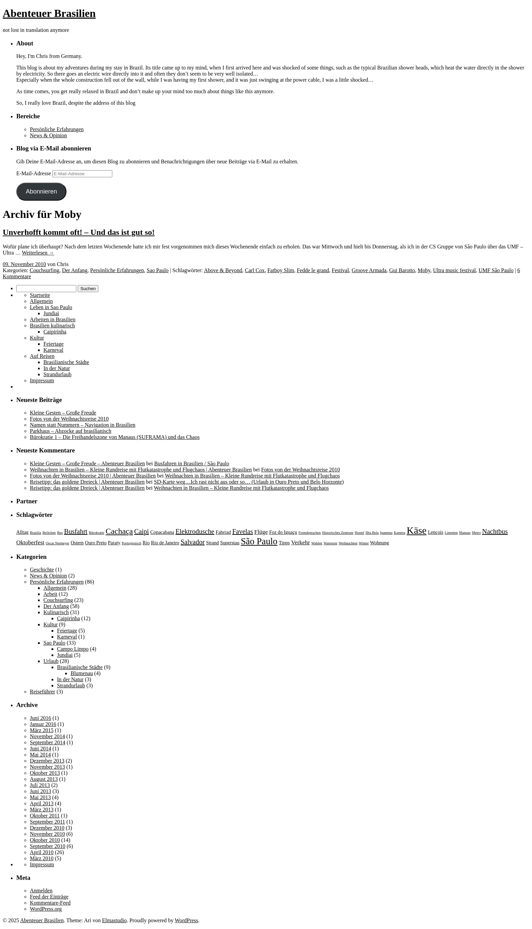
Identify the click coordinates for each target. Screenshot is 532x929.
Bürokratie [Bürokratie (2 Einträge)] (96, 532)
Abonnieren (41, 191)
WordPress (186, 920)
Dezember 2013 (47, 761)
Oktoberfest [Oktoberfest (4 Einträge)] (30, 542)
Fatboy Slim (280, 270)
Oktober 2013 (45, 773)
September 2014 (47, 742)
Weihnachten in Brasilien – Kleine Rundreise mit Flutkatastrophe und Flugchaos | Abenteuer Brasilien (141, 469)
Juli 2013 (40, 785)
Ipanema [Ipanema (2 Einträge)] (386, 532)
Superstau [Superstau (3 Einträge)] (230, 542)
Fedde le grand (313, 270)
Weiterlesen (38, 253)
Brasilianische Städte (66, 362)
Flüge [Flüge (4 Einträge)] (261, 531)
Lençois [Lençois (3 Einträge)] (435, 532)
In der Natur (56, 368)
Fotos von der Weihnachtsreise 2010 (69, 419)
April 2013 (42, 803)
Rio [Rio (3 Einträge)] (146, 542)
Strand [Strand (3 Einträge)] (212, 542)
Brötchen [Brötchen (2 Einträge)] (49, 532)
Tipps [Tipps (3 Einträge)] (284, 542)
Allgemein (41, 301)
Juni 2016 (40, 718)
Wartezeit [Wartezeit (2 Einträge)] (331, 543)
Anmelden (41, 890)
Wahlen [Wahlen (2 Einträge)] (316, 543)
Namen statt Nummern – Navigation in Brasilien (82, 425)
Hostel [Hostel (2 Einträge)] (359, 532)
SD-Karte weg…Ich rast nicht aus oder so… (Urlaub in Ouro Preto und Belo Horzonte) (249, 482)
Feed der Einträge (49, 897)
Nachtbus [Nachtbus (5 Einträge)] (495, 531)
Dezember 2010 (47, 828)
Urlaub (50, 661)
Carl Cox (255, 270)
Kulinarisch (56, 612)
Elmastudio (114, 920)
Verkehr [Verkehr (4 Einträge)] (300, 542)
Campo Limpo (73, 649)
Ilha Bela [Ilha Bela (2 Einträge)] (372, 532)
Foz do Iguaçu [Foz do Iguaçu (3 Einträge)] (283, 532)
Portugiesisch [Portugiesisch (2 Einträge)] (131, 543)
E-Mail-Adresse (34, 173)
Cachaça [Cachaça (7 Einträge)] (119, 531)
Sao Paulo (157, 270)
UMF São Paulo (495, 270)
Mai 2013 (40, 797)
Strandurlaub (57, 374)
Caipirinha (54, 332)
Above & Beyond (223, 270)
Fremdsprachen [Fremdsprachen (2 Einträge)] (310, 532)
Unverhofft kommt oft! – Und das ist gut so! (79, 232)
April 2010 (42, 852)
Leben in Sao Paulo (51, 307)
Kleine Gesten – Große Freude (63, 413)
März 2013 (42, 809)
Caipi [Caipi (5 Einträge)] (141, 531)
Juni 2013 (40, 791)
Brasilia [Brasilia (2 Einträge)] (35, 532)
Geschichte (42, 569)
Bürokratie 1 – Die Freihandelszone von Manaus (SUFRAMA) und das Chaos (115, 437)
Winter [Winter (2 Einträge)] (364, 543)
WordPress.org (46, 909)
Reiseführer (42, 691)
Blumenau (82, 673)
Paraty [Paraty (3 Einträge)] (114, 542)
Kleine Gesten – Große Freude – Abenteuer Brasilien (87, 463)
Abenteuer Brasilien (49, 13)
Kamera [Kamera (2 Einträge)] (399, 532)
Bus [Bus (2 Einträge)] (60, 532)
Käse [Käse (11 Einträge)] (417, 530)
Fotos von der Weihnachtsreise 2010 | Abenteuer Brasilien (93, 476)
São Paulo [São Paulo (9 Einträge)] (259, 541)
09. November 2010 (24, 264)
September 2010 (47, 846)
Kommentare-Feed (50, 903)
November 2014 (47, 736)
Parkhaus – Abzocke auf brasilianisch (70, 431)
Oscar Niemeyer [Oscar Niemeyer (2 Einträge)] (58, 543)
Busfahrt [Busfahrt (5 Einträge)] (76, 531)
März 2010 (42, 858)
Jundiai (51, 313)
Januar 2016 (43, 724)
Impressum (42, 380)
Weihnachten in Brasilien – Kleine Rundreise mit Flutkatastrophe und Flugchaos (252, 476)
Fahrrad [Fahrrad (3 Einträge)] (223, 532)
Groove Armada (369, 270)
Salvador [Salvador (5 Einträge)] (192, 542)
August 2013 (44, 779)
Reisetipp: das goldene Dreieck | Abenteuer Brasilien (87, 482)
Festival (340, 270)
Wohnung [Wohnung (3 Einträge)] (379, 542)
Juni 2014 (40, 748)
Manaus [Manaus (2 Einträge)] (465, 532)
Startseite (40, 295)
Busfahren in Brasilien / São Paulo (191, 463)
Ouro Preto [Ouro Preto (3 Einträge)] (96, 542)
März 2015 (42, 730)
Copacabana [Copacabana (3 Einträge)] (162, 532)
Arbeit (50, 594)
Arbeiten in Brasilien (52, 319)
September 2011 (47, 822)
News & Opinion (48, 135)
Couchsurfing (44, 270)
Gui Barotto (402, 270)
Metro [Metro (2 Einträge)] (476, 532)
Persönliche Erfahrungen (57, 129)
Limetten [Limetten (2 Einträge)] (451, 532)
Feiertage (53, 344)
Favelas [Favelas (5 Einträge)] (242, 531)
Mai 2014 (40, 755)
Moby (424, 270)
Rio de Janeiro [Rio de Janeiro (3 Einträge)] (165, 542)
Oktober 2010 (45, 840)
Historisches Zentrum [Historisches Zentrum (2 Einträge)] (337, 532)
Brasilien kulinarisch (52, 325)
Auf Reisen (42, 356)
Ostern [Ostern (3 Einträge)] (77, 542)
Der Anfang (75, 270)
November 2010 (47, 834)
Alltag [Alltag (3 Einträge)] (22, 532)
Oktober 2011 (45, 816)
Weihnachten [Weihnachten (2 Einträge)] (348, 543)
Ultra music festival (454, 270)
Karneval (53, 350)
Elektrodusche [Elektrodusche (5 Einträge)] (194, 531)
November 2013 (47, 767)
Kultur (37, 338)
